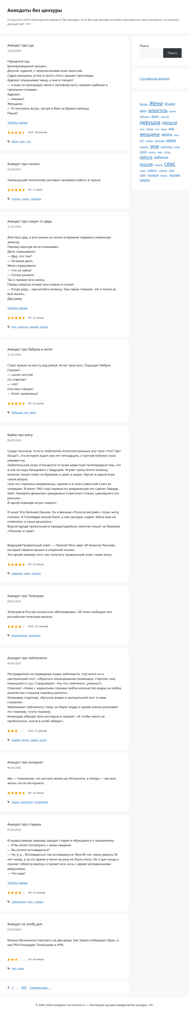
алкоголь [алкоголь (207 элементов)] (158, 110)
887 (24, 987)
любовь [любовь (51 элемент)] (149, 140)
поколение (41, 802)
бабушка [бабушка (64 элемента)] (145, 116)
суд (28, 141)
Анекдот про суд (20, 45)
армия (16, 740)
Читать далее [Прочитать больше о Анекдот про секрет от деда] (17, 308)
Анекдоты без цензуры (34, 10)
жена (15, 141)
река (33, 412)
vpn (14, 968)
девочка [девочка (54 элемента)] (165, 116)
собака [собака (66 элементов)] (163, 170)
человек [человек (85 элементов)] (175, 175)
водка (25, 740)
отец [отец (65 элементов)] (177, 146)
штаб (43, 740)
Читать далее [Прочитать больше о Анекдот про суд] (17, 122)
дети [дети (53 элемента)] (142, 129)
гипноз (16, 199)
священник (19, 901)
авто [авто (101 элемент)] (143, 111)
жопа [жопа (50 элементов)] (176, 135)
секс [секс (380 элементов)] (169, 163)
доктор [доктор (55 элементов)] (149, 128)
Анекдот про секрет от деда (29, 221)
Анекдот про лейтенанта (27, 658)
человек (36, 199)
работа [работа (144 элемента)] (146, 157)
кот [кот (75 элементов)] (142, 140)
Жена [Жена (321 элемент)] (156, 103)
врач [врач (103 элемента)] (155, 116)
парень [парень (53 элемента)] (152, 152)
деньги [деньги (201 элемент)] (169, 122)
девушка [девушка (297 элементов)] (150, 122)
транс (25, 199)
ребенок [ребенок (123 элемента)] (161, 157)
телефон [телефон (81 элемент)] (153, 175)
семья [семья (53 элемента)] (143, 170)
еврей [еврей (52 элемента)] (164, 129)
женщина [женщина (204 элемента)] (150, 134)
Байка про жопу (20, 435)
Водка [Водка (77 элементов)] (144, 104)
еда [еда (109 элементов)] (171, 128)
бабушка (17, 412)
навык (34, 740)
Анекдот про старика (24, 824)
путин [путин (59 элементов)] (167, 152)
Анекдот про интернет (25, 762)
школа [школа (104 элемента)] (145, 180)
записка (23, 327)
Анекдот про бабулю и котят (30, 349)
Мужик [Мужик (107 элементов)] (169, 104)
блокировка (19, 635)
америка (17, 573)
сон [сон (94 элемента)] (171, 170)
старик (39, 901)
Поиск (144, 46)
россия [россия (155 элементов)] (146, 164)
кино (27, 573)
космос (36, 573)
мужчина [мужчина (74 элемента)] (167, 146)
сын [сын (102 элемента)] (143, 175)
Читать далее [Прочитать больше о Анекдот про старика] (17, 883)
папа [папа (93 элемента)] (143, 152)
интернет (27, 802)
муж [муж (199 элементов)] (154, 146)
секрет (44, 327)
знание (34, 327)
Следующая (40, 987)
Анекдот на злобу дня (24, 924)
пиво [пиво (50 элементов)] (159, 152)
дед (14, 327)
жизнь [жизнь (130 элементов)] (166, 134)
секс (22, 141)
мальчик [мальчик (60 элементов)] (159, 140)
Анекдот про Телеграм (25, 596)
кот (26, 412)
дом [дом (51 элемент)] (157, 129)
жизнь (16, 802)
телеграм (34, 635)
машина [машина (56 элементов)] (144, 146)
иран (21, 968)
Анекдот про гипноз (23, 164)
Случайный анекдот (155, 78)
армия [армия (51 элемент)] (172, 111)
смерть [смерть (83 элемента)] (152, 170)
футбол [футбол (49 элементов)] (164, 175)
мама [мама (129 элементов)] (171, 140)
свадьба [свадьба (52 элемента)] (158, 164)
